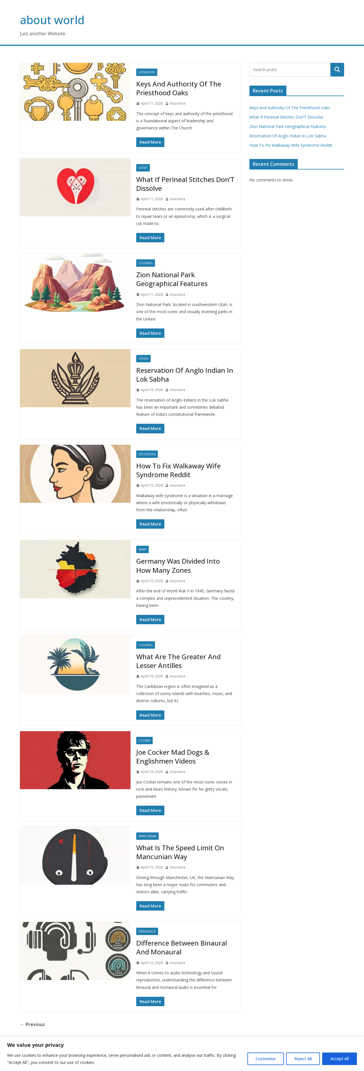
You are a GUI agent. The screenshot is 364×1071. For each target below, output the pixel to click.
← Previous (32, 1024)
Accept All (339, 1058)
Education (147, 454)
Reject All (303, 1058)
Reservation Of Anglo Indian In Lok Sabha (184, 374)
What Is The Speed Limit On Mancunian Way (180, 852)
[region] (182, 1054)
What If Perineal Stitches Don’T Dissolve (185, 184)
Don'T (143, 168)
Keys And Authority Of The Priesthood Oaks (178, 88)
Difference (147, 931)
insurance (177, 103)
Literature (146, 72)
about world (52, 20)
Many (142, 549)
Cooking (145, 263)
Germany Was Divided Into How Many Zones (178, 565)
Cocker (144, 741)
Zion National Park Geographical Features (172, 279)
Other (143, 359)
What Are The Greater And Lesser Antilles (178, 661)
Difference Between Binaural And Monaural (181, 947)
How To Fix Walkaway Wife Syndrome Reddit (178, 470)
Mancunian (147, 836)
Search (337, 70)
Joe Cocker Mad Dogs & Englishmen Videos (172, 756)
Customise (266, 1058)
